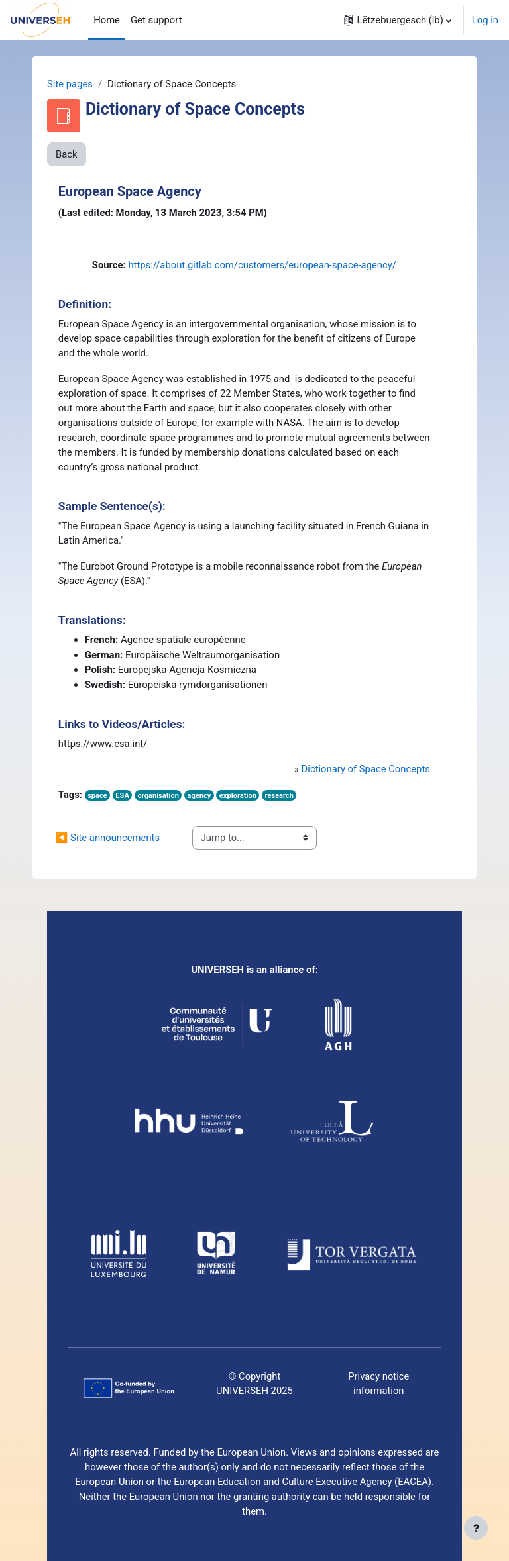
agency (199, 795)
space (97, 795)
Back (67, 154)
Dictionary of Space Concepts (366, 769)
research (279, 795)
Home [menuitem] (106, 20)
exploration (237, 795)
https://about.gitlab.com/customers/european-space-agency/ (262, 265)
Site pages (70, 84)
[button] (397, 20)
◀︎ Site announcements (108, 838)
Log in (485, 20)
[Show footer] (476, 1528)
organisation (157, 795)
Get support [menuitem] (156, 20)
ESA (122, 795)
